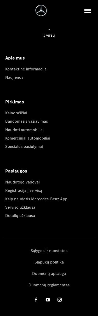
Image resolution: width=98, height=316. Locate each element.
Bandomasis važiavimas (26, 121)
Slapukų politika (49, 262)
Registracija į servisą (23, 190)
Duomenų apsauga (49, 273)
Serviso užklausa (20, 207)
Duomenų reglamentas (49, 285)
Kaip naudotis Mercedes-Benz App (36, 199)
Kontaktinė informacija (26, 69)
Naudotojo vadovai (22, 182)
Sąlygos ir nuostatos (49, 250)
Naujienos (14, 77)
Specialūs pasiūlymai (24, 146)
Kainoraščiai (16, 113)
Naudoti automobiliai (24, 130)
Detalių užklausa (20, 215)
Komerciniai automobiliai (27, 138)
